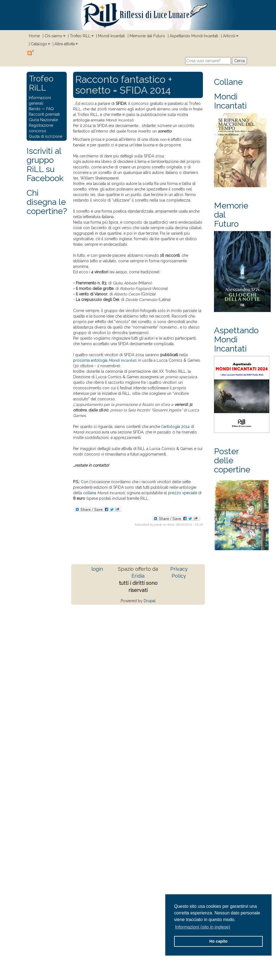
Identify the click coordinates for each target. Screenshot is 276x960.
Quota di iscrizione (45, 136)
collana (89, 493)
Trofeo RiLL (80, 36)
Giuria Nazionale (43, 120)
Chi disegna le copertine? (47, 202)
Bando (34, 109)
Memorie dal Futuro (147, 36)
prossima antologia (104, 360)
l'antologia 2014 (175, 426)
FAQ (50, 109)
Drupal (150, 601)
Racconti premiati (44, 114)
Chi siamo (53, 36)
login (97, 569)
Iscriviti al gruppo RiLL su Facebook (45, 164)
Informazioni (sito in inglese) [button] (202, 927)
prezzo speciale (182, 493)
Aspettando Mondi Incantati (194, 36)
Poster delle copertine (232, 460)
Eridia (138, 576)
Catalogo (39, 44)
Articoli (229, 36)
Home (34, 36)
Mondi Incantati (111, 36)
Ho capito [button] (218, 941)
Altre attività (65, 44)
